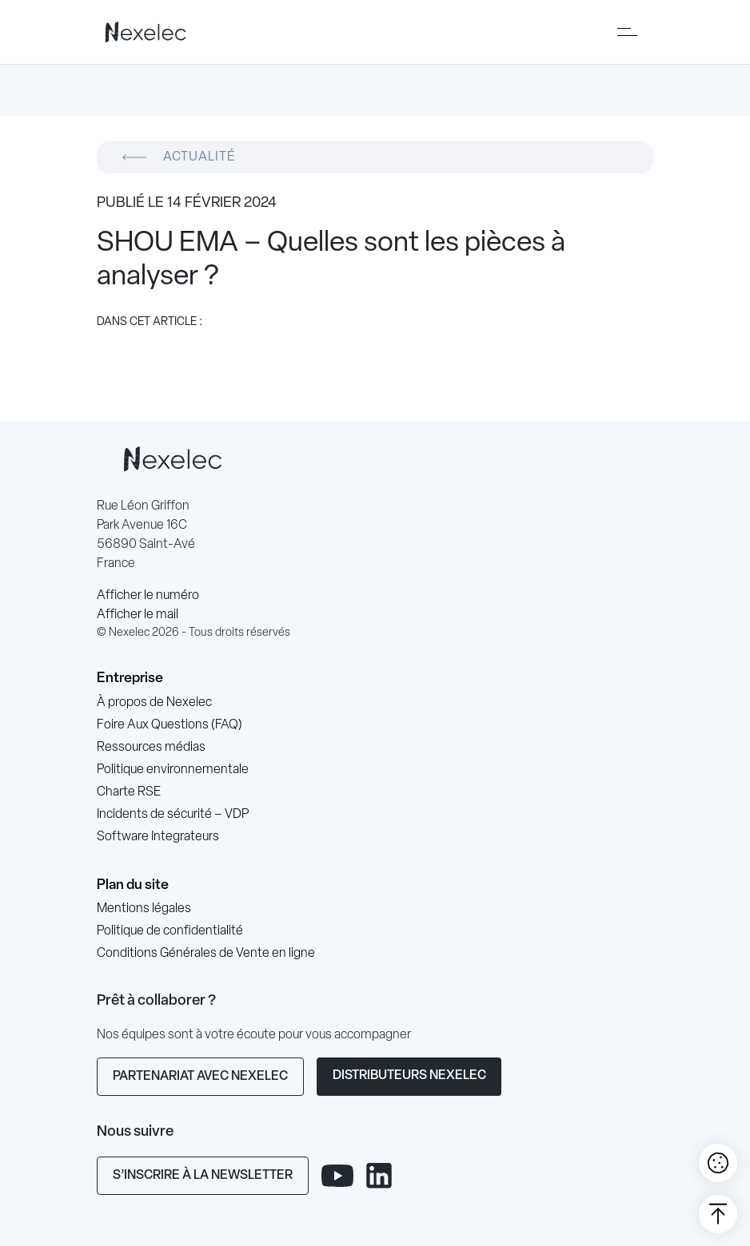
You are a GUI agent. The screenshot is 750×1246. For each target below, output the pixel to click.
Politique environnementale (173, 770)
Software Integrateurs (158, 837)
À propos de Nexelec (154, 702)
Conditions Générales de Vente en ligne (206, 953)
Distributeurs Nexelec (409, 1075)
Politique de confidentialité (170, 931)
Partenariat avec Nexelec (200, 1076)
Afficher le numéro (148, 595)
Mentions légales (144, 909)
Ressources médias (151, 747)
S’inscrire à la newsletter (203, 1175)
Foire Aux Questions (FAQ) (169, 725)
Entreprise (130, 678)
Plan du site (133, 885)
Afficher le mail (137, 615)
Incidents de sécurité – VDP (173, 814)
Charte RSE (129, 792)
